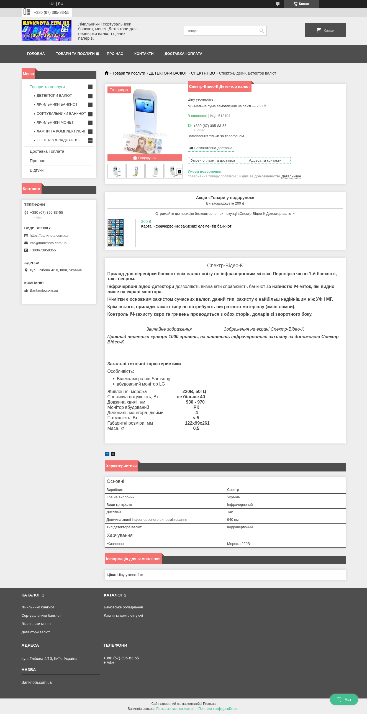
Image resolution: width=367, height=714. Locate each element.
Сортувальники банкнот (41, 615)
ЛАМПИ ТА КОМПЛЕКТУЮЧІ (61, 131)
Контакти (144, 54)
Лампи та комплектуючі (123, 615)
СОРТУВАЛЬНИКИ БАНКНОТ (61, 113)
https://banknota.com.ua (49, 235)
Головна (36, 54)
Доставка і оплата (183, 54)
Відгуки (37, 170)
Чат (344, 699)
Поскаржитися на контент (176, 709)
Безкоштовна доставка (213, 148)
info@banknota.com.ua (48, 243)
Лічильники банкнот (38, 607)
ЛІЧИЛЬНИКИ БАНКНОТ (57, 104)
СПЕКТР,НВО (203, 73)
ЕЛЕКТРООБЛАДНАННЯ (58, 140)
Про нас (115, 54)
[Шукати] (262, 31)
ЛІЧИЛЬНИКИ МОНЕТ (55, 122)
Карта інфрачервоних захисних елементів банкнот (186, 226)
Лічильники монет (36, 624)
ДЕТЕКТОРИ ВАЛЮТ (168, 73)
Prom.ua (209, 704)
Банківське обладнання (123, 607)
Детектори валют (36, 632)
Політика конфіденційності (218, 709)
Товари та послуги (75, 54)
